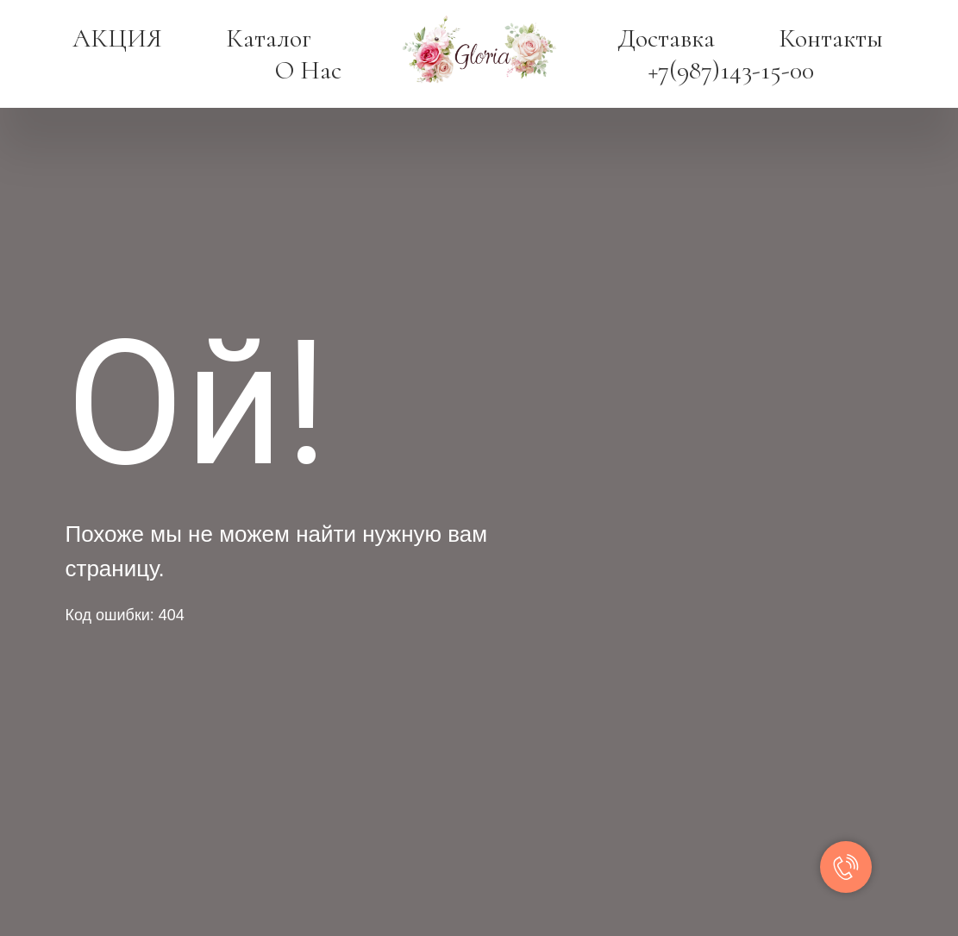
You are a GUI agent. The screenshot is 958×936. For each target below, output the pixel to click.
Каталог (268, 38)
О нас (308, 70)
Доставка (666, 38)
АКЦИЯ (117, 38)
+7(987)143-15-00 (731, 70)
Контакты (831, 38)
